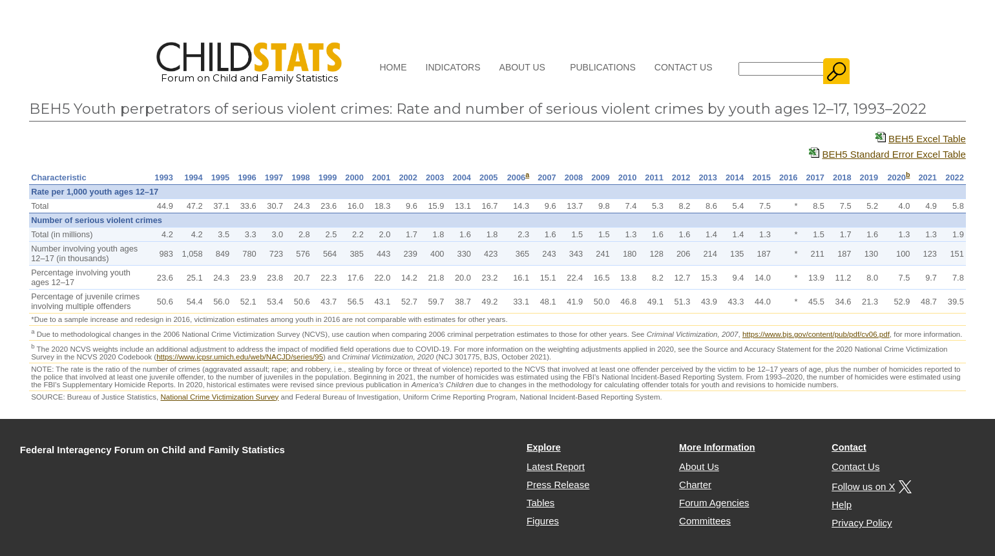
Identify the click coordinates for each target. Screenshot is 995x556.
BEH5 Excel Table (927, 138)
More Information (717, 447)
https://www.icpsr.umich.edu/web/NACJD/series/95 (239, 357)
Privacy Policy (862, 522)
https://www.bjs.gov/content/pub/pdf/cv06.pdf (816, 334)
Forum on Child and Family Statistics (249, 73)
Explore (544, 447)
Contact (849, 447)
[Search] (781, 69)
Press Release (558, 484)
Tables (540, 502)
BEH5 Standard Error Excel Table (893, 154)
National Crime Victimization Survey (220, 397)
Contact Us (684, 67)
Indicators (453, 67)
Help (842, 504)
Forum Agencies (714, 502)
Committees (705, 520)
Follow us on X (870, 486)
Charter (695, 484)
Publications (603, 67)
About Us (522, 67)
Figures (543, 520)
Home (393, 67)
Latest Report (556, 466)
